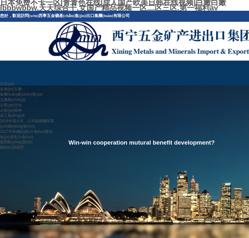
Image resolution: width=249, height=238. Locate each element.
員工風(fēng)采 (12, 115)
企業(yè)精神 (11, 110)
